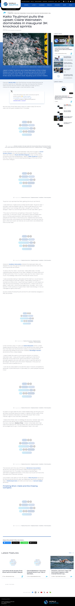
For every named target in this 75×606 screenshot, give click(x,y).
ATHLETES (58, 4)
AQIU (56, 1)
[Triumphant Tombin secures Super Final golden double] (64, 76)
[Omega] (47, 584)
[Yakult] (65, 584)
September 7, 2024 (19, 100)
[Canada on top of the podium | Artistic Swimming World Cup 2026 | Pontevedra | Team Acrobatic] (64, 124)
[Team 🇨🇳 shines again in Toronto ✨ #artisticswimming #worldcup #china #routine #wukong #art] (64, 106)
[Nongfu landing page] (37, 584)
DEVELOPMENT (38, 1)
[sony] (56, 584)
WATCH (32, 1)
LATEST (34, 4)
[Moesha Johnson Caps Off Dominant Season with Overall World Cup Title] (64, 64)
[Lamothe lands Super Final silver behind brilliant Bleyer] (64, 45)
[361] (19, 584)
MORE (71, 4)
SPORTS (27, 4)
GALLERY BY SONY (25, 1)
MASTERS (45, 1)
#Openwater (27, 96)
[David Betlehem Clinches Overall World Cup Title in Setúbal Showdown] (64, 58)
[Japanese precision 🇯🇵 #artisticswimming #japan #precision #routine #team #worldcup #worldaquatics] (64, 93)
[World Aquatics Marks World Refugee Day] (64, 70)
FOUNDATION (51, 1)
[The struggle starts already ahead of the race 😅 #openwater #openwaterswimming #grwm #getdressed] (64, 118)
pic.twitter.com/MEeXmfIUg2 (22, 98)
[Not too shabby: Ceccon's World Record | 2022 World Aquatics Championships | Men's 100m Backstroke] (64, 112)
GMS (59, 1)
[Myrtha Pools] (28, 584)
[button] (7, 543)
